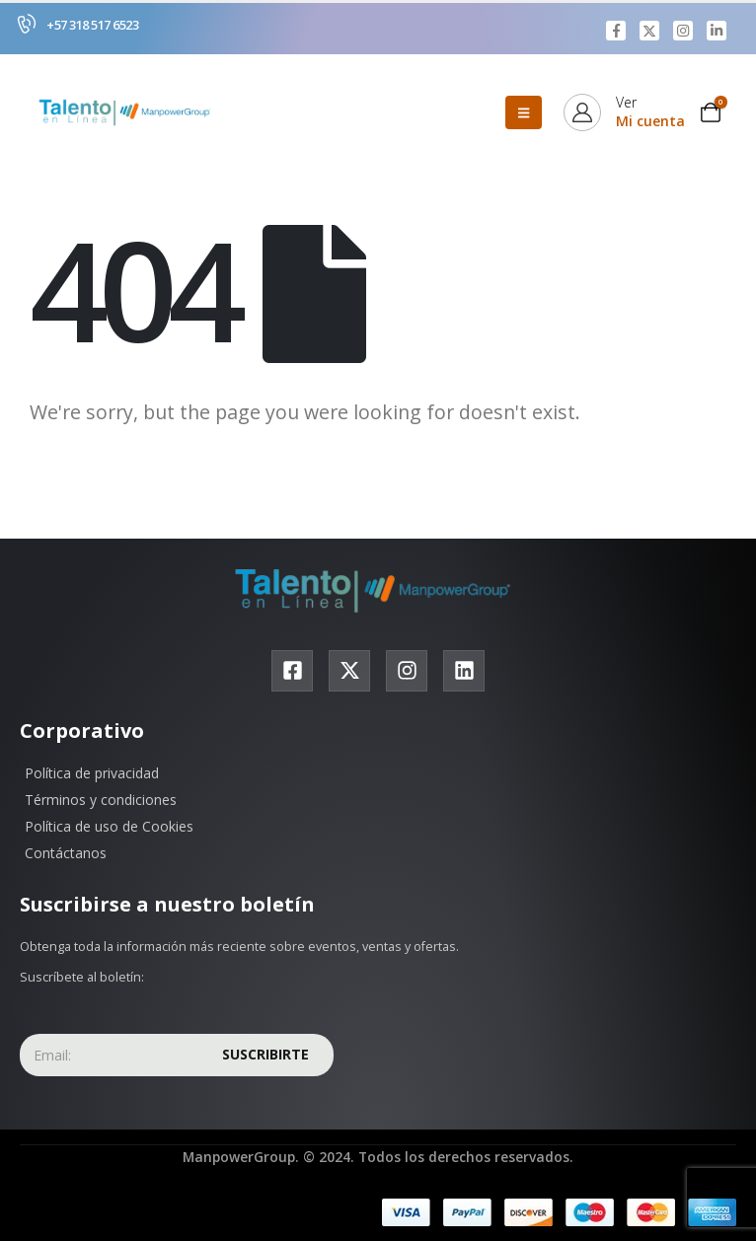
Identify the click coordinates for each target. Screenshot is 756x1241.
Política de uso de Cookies (109, 826)
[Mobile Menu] (523, 112)
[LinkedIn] (716, 30)
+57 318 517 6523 (92, 25)
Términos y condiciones (101, 799)
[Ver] (624, 112)
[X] (649, 30)
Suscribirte (265, 1054)
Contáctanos (66, 852)
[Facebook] (616, 30)
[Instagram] (683, 30)
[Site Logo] (128, 112)
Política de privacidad (92, 773)
